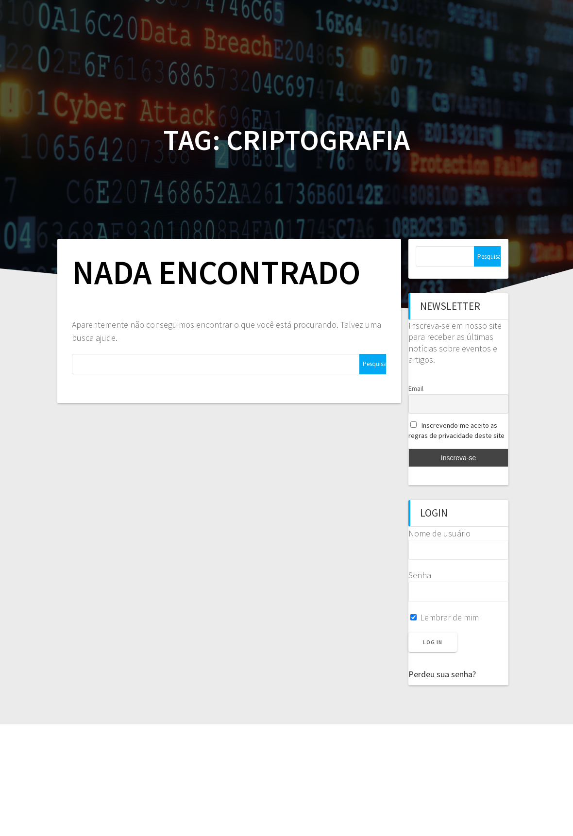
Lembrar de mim (444, 617)
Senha (419, 575)
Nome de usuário (439, 533)
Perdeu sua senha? (442, 674)
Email (415, 388)
